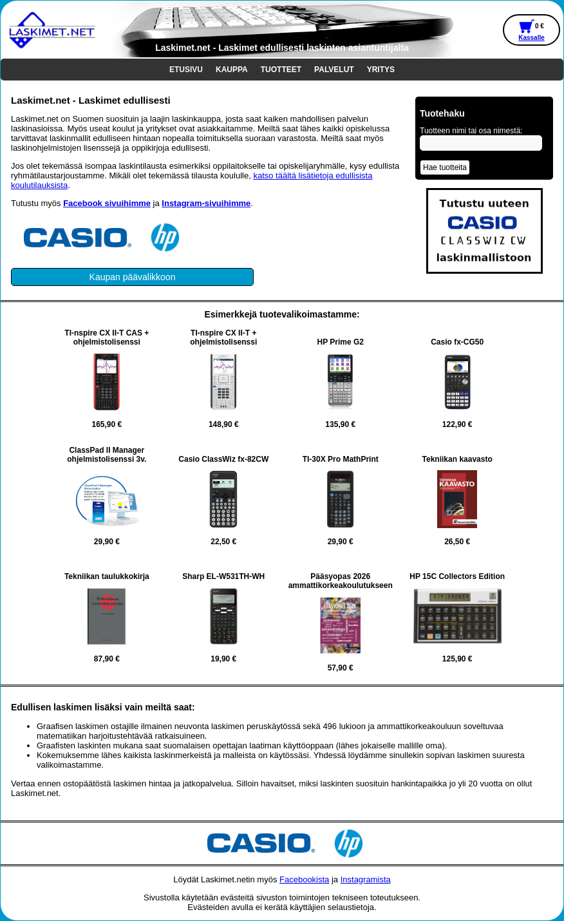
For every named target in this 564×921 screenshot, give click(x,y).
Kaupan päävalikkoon (132, 277)
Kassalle (531, 37)
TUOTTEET (281, 69)
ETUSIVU (186, 69)
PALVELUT (334, 69)
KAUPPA (232, 69)
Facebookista (304, 879)
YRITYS (381, 69)
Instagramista (366, 879)
